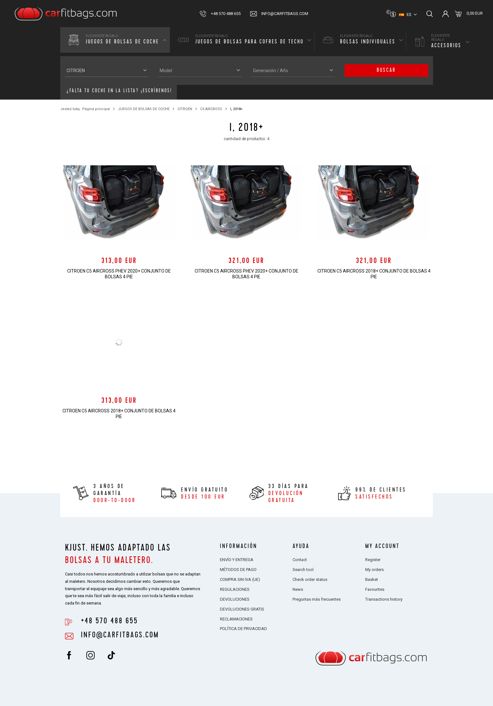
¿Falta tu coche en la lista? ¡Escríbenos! (119, 91)
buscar (386, 70)
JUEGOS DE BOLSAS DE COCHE (144, 109)
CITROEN (185, 109)
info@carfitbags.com (284, 13)
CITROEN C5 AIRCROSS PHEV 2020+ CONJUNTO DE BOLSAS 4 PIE (119, 273)
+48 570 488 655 (226, 13)
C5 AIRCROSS (211, 109)
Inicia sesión (445, 14)
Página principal (96, 109)
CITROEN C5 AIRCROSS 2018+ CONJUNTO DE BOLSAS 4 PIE (374, 273)
